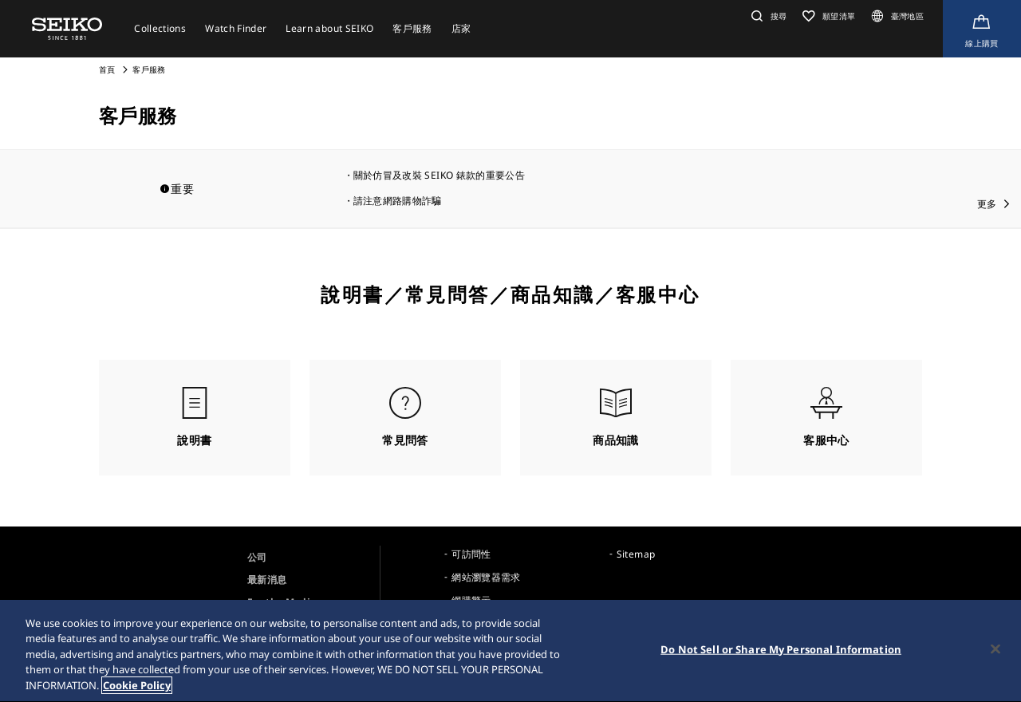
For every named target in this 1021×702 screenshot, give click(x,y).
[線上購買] (982, 28)
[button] (766, 16)
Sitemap (636, 554)
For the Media (282, 602)
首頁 (107, 69)
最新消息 (266, 579)
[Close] (995, 652)
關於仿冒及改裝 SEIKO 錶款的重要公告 (439, 175)
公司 (257, 557)
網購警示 (471, 600)
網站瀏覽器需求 (485, 577)
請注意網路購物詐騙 (397, 200)
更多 (987, 204)
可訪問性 (471, 554)
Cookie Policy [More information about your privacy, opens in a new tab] (137, 689)
